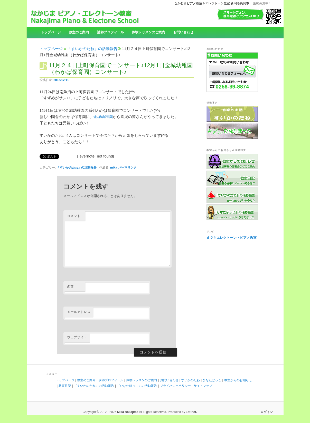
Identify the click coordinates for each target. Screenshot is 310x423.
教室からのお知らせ (238, 380)
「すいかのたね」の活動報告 (92, 48)
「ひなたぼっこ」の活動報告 (137, 386)
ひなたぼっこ (212, 380)
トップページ (51, 32)
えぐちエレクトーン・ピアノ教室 (231, 238)
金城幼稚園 (103, 116)
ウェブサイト (77, 337)
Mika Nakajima (127, 412)
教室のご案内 (79, 32)
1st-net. (191, 412)
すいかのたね (190, 380)
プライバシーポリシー (175, 386)
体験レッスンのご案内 (148, 32)
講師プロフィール (110, 32)
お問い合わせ (183, 32)
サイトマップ (203, 386)
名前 (70, 287)
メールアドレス (78, 312)
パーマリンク (127, 167)
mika (113, 167)
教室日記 (65, 386)
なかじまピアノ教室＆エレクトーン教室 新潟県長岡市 (211, 3)
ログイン (266, 412)
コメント (73, 216)
